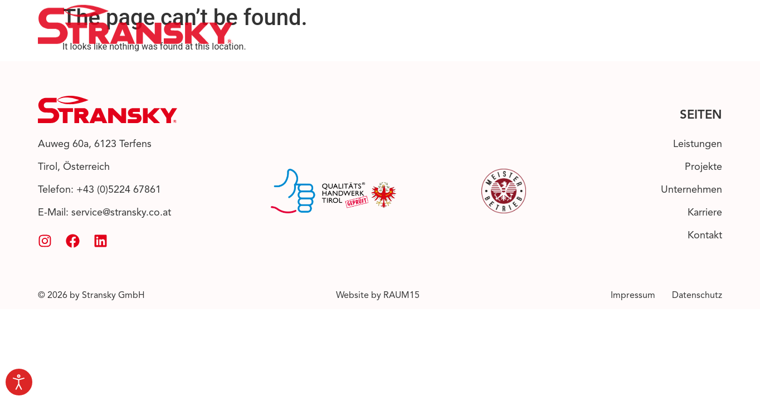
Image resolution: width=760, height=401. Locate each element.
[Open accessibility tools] (19, 382)
